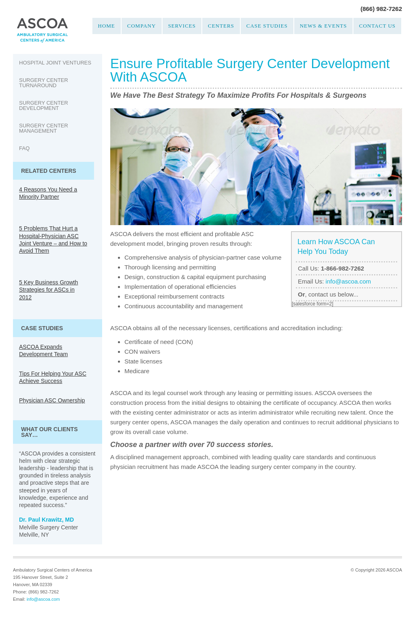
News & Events (323, 26)
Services (182, 26)
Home (106, 26)
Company (141, 26)
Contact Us (377, 26)
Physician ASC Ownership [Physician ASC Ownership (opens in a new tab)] (52, 400)
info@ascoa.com (348, 281)
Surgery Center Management (43, 128)
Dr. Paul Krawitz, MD (46, 519)
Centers (221, 26)
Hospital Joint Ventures (55, 63)
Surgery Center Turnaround (43, 82)
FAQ (24, 148)
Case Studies (267, 26)
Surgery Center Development (43, 105)
